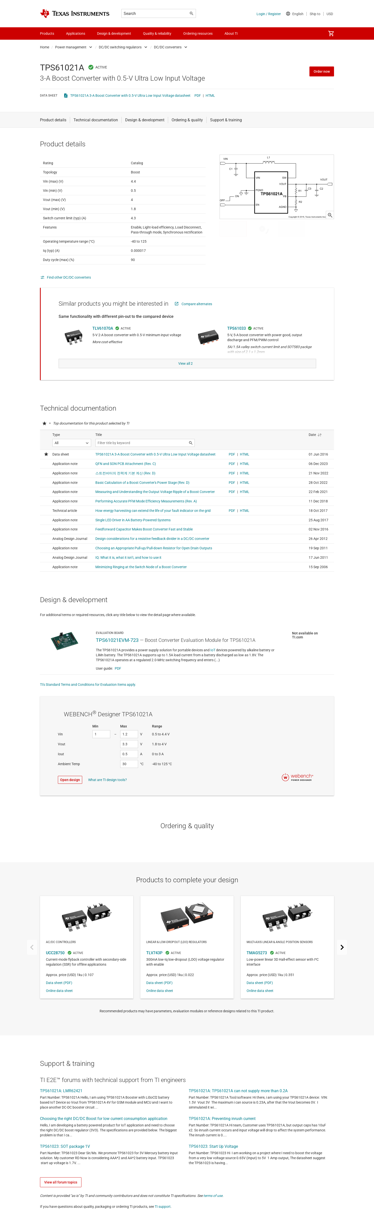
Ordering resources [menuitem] (198, 33)
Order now (322, 71)
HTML (210, 96)
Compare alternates (197, 316)
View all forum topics (60, 1193)
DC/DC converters (168, 47)
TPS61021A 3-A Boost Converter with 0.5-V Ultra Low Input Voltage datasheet (130, 96)
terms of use (213, 1207)
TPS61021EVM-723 (117, 651)
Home (44, 47)
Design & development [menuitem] (114, 33)
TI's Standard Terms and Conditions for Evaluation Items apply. (88, 695)
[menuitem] (331, 33)
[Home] (75, 13)
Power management (70, 47)
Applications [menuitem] (75, 33)
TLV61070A (102, 340)
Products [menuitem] (47, 33)
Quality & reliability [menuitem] (157, 33)
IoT (212, 661)
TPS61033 (236, 340)
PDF (197, 96)
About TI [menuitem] (231, 33)
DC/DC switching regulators (120, 47)
